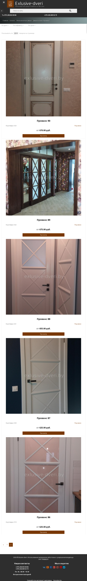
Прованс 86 (43, 517)
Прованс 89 (43, 219)
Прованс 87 (43, 418)
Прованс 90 (43, 120)
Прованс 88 (43, 319)
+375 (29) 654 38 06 (22, 567)
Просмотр (43, 136)
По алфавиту (18, 25)
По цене (31, 25)
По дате (5, 25)
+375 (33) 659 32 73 (22, 569)
